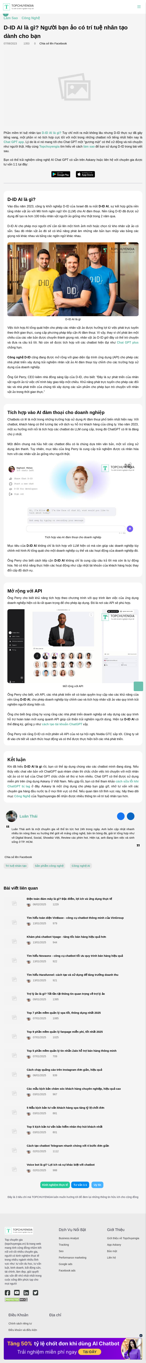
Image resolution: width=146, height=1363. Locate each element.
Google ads (66, 1264)
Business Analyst (69, 1238)
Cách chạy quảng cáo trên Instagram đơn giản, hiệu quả (64, 1069)
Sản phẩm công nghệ (49, 865)
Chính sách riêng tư (20, 1323)
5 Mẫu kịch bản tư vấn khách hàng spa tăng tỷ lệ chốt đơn (65, 1107)
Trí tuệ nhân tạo (16, 865)
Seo (61, 1251)
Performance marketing (73, 1257)
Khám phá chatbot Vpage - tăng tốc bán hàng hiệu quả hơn (66, 936)
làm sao (89, 146)
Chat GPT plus (127, 342)
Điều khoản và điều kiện (23, 1329)
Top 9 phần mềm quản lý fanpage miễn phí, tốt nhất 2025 (65, 1031)
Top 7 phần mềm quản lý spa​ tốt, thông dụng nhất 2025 (64, 1012)
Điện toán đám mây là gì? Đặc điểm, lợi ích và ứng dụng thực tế (69, 898)
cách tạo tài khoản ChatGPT (62, 724)
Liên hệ (111, 1257)
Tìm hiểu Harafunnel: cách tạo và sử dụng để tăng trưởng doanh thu (72, 974)
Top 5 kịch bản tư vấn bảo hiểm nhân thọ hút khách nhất (64, 1126)
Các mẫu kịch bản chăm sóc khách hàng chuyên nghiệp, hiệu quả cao (74, 1088)
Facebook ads (67, 1270)
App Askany (114, 1244)
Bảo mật (112, 1251)
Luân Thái (28, 816)
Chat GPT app (14, 142)
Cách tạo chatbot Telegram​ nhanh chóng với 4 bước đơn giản (68, 1145)
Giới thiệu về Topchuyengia (123, 1238)
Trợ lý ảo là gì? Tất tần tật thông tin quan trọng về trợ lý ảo (66, 993)
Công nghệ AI (81, 865)
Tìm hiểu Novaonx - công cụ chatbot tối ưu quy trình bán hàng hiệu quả (75, 955)
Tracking (64, 1244)
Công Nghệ (22, 796)
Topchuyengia (49, 146)
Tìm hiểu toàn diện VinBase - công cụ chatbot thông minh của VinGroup (75, 917)
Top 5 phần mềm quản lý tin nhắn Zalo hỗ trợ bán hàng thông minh (71, 1050)
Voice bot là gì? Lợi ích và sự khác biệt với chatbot (60, 1164)
